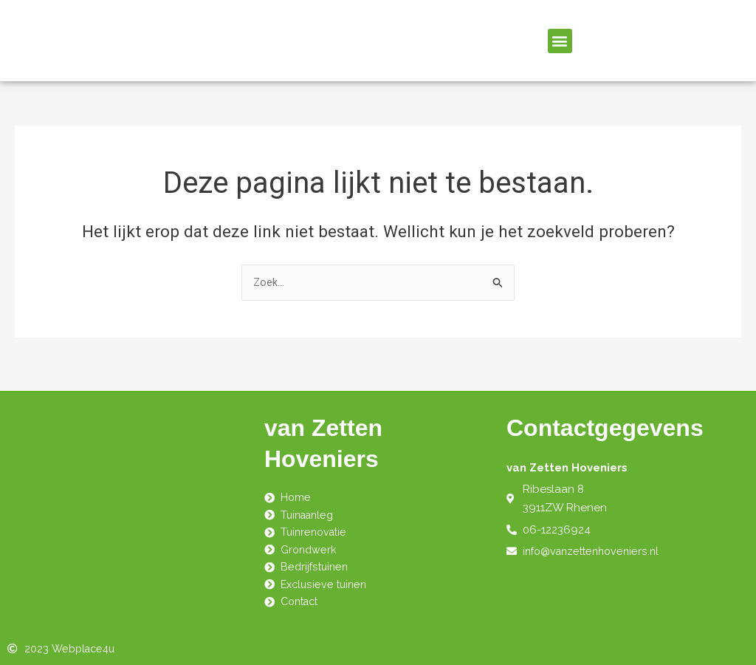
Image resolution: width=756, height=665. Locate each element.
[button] (560, 41)
